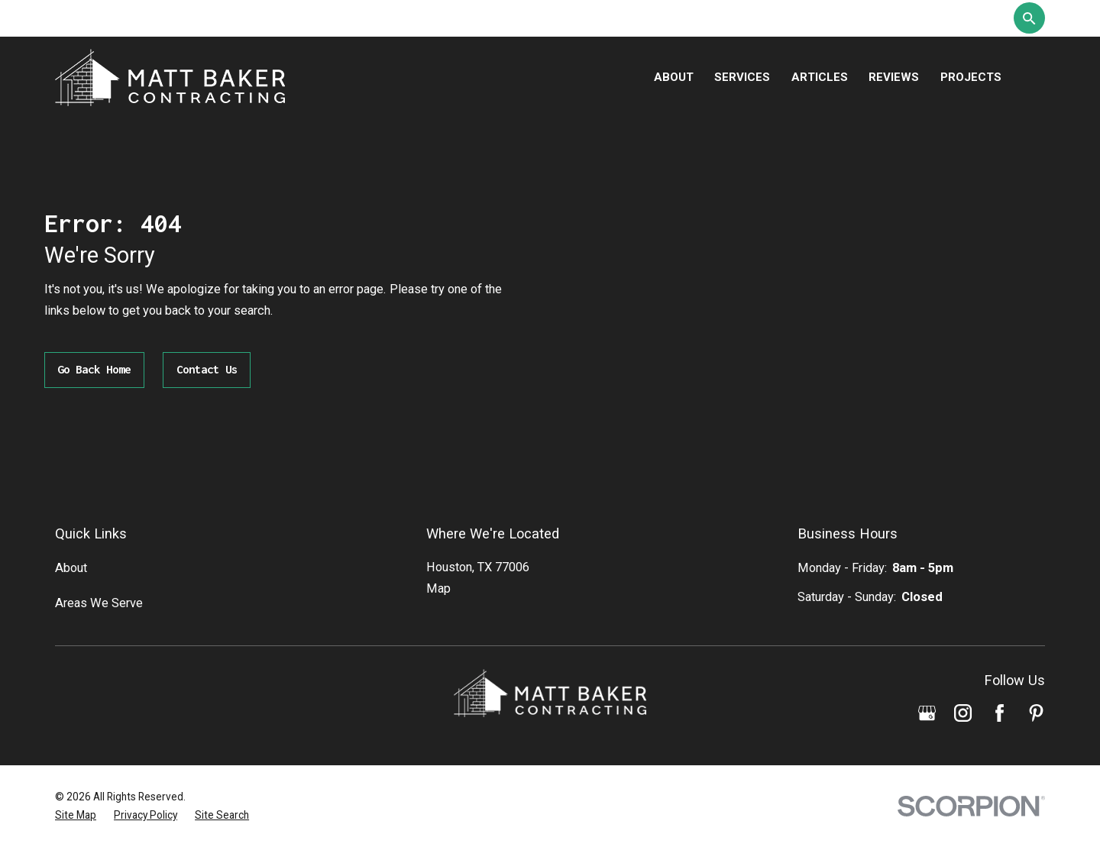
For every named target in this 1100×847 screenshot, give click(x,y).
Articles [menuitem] (819, 77)
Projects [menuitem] (970, 77)
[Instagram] (963, 713)
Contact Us (207, 369)
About (71, 568)
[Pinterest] (1036, 713)
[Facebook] (999, 713)
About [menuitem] (674, 77)
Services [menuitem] (742, 77)
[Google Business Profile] (927, 713)
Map (438, 588)
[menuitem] (75, 815)
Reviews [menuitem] (894, 77)
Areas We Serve (99, 603)
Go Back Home (94, 369)
